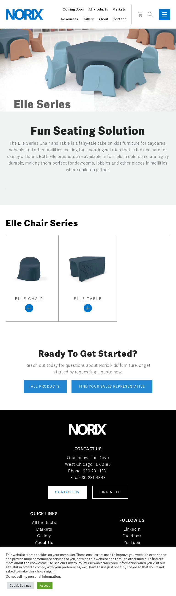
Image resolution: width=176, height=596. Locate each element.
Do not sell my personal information (33, 576)
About (103, 19)
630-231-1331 (95, 471)
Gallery (88, 19)
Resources (69, 19)
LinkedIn (132, 529)
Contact (119, 19)
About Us (44, 542)
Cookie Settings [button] (20, 586)
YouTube (132, 542)
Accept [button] (45, 586)
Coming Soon (73, 9)
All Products (98, 9)
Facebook (132, 535)
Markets (119, 9)
